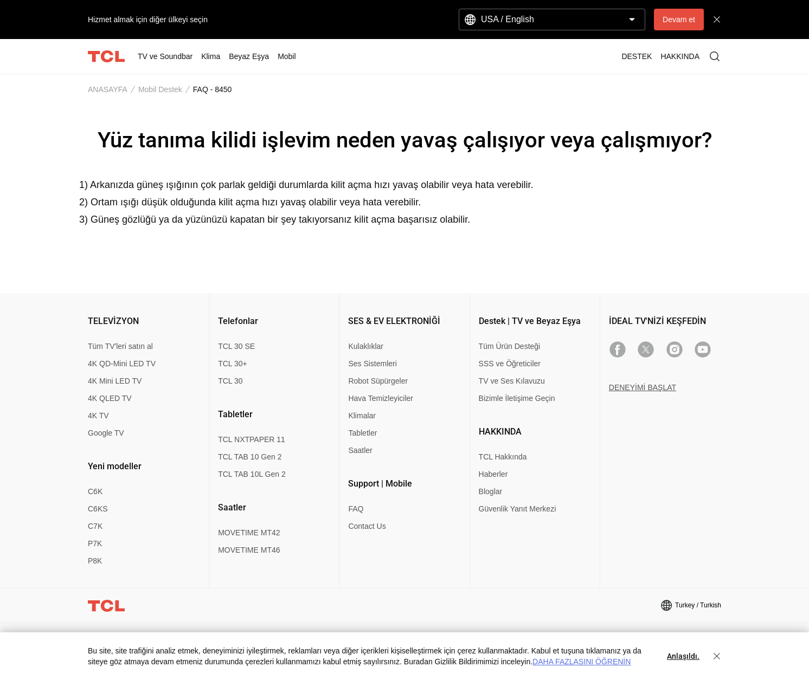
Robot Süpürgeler (378, 381)
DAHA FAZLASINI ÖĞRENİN (581, 661)
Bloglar (491, 491)
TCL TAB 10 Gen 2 (249, 456)
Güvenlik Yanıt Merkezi (517, 508)
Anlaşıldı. (683, 656)
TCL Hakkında (503, 456)
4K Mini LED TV (115, 381)
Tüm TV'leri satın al (120, 346)
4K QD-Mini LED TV (122, 363)
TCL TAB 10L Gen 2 (252, 474)
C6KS (98, 508)
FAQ (355, 508)
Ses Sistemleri (372, 363)
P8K (95, 560)
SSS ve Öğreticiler (510, 363)
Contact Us (367, 526)
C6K (95, 491)
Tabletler (362, 433)
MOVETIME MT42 (249, 532)
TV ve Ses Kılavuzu (512, 381)
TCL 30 (230, 381)
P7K (95, 543)
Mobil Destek (160, 89)
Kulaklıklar (365, 346)
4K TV (98, 415)
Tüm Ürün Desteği (510, 346)
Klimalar (362, 415)
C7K (95, 526)
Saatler (360, 450)
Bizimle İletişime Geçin (517, 398)
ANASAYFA (107, 89)
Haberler (493, 474)
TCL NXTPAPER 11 (251, 439)
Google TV (106, 433)
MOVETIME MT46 (249, 550)
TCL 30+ (232, 363)
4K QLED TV (110, 398)
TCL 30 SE (236, 346)
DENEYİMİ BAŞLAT (642, 387)
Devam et (679, 19)
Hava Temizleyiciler (380, 398)
